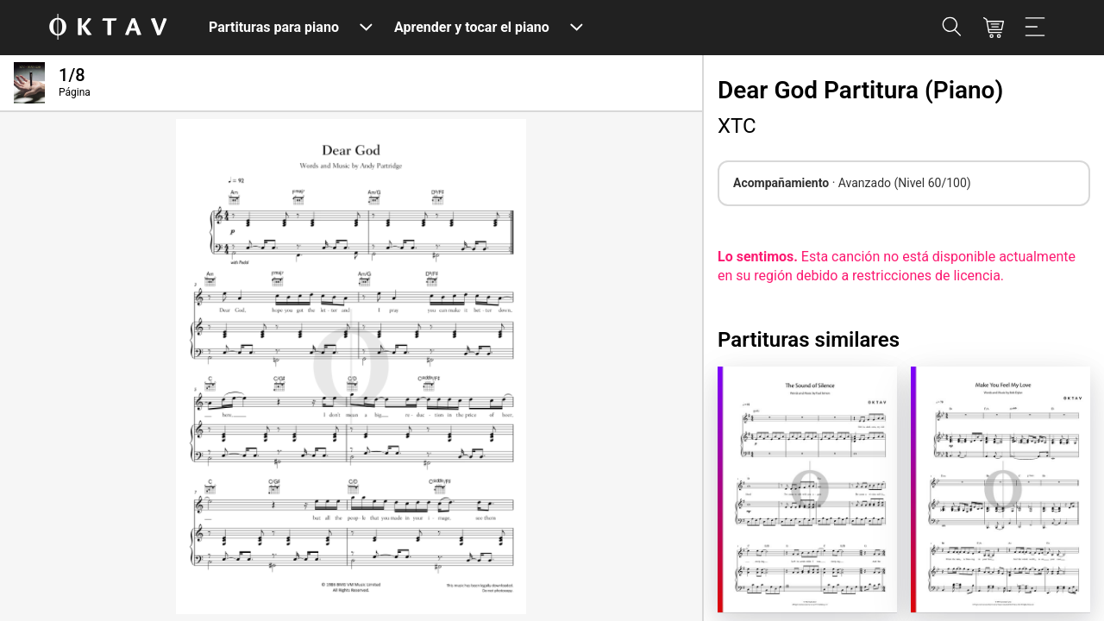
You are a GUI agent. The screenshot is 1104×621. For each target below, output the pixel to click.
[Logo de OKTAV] (107, 28)
